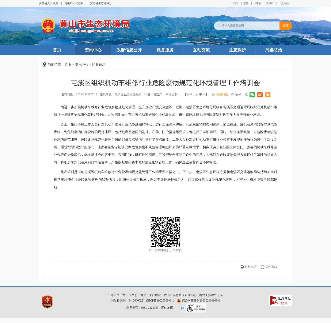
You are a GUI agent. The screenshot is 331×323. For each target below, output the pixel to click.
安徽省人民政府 (48, 3)
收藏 (238, 94)
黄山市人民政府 (74, 3)
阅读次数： (173, 94)
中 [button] (200, 94)
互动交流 (201, 50)
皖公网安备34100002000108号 (198, 300)
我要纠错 (222, 94)
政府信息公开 (129, 50)
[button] (257, 3)
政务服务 (165, 50)
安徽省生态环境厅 (101, 3)
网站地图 (167, 307)
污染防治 (273, 50)
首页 (57, 50)
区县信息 (99, 64)
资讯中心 (93, 50)
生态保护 (237, 50)
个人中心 (284, 3)
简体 (235, 3)
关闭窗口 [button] (271, 266)
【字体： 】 (196, 94)
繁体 (245, 3)
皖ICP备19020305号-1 (160, 300)
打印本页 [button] (250, 266)
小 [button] (204, 94)
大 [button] (196, 94)
